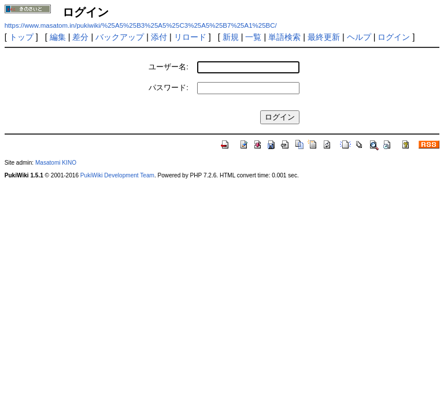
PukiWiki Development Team (117, 175)
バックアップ (119, 37)
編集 (58, 37)
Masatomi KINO (55, 162)
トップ (21, 37)
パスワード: (168, 87)
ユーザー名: (168, 66)
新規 (231, 37)
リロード (190, 37)
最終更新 (324, 37)
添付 (159, 37)
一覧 (253, 37)
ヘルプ (359, 37)
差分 (80, 37)
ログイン (394, 37)
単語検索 (284, 37)
